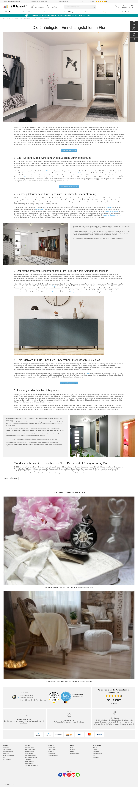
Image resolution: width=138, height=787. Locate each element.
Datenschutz (51, 751)
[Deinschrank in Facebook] (60, 775)
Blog (13, 18)
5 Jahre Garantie (52, 749)
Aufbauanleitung (29, 761)
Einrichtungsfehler (8, 485)
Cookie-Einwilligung (53, 755)
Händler (72, 751)
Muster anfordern (29, 751)
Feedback (72, 749)
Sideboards (39, 209)
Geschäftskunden (97, 753)
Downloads (28, 759)
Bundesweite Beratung (63, 1)
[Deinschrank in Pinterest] (69, 775)
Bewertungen (89, 12)
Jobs (4, 757)
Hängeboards (74, 292)
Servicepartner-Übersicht (31, 765)
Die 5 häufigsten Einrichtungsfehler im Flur (37, 18)
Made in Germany (7, 749)
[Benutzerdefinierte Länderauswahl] (131, 1)
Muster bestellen (48, 12)
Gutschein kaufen (29, 747)
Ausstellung (96, 751)
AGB (94, 755)
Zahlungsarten (51, 747)
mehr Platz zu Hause (83, 173)
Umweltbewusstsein (8, 751)
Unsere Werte (6, 753)
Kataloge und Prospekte (31, 757)
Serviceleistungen (69, 12)
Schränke (109, 207)
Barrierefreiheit (51, 753)
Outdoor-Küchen (28, 12)
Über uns (95, 747)
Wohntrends (19, 18)
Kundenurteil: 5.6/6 (88, 1)
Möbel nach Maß (27, 485)
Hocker (87, 373)
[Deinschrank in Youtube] (73, 775)
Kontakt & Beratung (127, 12)
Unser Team (6, 747)
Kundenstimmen (74, 753)
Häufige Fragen (29, 753)
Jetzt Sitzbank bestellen (69, 383)
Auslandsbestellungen (30, 755)
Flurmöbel (17, 485)
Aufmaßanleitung (29, 763)
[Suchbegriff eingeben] (80, 7)
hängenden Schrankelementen (112, 215)
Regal (54, 286)
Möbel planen (8, 12)
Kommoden (55, 292)
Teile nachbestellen (30, 749)
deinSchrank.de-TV (7, 759)
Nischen (49, 171)
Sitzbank (27, 177)
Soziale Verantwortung (8, 755)
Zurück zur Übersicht (10, 478)
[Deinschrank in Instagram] (65, 775)
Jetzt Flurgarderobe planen (69, 186)
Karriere (95, 749)
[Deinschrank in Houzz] (78, 775)
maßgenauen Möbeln (111, 211)
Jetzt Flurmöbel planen (69, 150)
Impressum (95, 757)
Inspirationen (107, 12)
